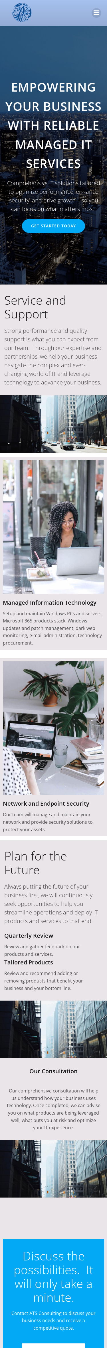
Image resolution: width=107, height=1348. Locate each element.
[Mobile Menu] (96, 13)
